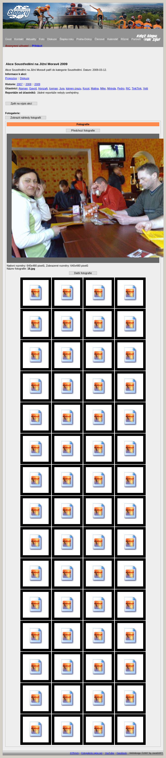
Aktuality (31, 39)
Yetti (145, 88)
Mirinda (111, 88)
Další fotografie (83, 273)
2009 (37, 84)
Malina (95, 88)
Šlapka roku (66, 39)
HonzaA (43, 88)
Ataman (23, 88)
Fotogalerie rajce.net (91, 753)
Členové (99, 39)
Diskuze (52, 39)
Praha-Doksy (84, 39)
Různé (125, 39)
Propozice (11, 78)
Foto (41, 39)
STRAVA (74, 753)
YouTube (109, 753)
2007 (20, 84)
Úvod (8, 39)
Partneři (136, 39)
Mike (103, 88)
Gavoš (33, 88)
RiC (128, 88)
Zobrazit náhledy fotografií (25, 117)
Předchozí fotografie (83, 130)
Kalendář (112, 39)
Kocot (86, 88)
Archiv (147, 39)
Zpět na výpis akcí (21, 103)
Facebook (122, 753)
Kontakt (18, 39)
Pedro (120, 88)
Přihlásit (37, 45)
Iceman (53, 88)
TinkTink (136, 88)
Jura (62, 88)
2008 (29, 84)
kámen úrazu (73, 88)
